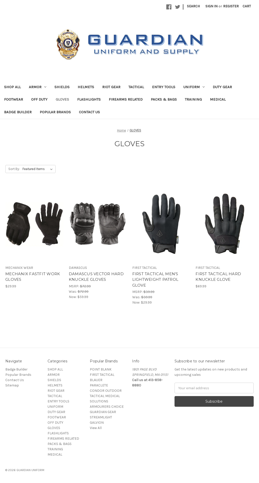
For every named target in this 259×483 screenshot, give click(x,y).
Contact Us (89, 112)
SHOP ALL (12, 87)
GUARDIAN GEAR (103, 412)
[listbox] (38, 169)
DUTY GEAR (222, 87)
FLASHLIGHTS (89, 99)
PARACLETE (99, 385)
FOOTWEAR (13, 99)
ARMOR (37, 87)
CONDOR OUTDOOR (106, 390)
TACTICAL (136, 87)
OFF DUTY (39, 99)
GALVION (97, 422)
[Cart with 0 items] (247, 6)
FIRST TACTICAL (102, 375)
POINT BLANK (101, 369)
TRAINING (193, 99)
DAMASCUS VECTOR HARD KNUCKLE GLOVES (96, 276)
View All (96, 428)
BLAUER (96, 380)
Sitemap (12, 385)
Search (193, 6)
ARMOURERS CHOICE (107, 406)
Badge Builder (18, 112)
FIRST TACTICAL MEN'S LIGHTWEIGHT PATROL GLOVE (155, 279)
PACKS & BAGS (164, 99)
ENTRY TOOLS (163, 87)
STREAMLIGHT (101, 417)
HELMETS (86, 87)
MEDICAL (218, 99)
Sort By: (14, 169)
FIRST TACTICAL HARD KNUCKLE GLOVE (218, 276)
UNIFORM (194, 87)
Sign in (211, 6)
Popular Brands (55, 112)
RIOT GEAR (111, 87)
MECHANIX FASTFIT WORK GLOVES (32, 276)
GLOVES (62, 99)
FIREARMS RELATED (126, 99)
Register (231, 6)
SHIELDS (62, 87)
